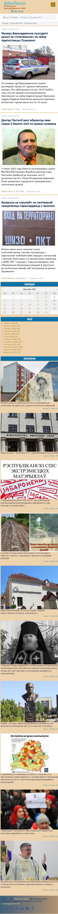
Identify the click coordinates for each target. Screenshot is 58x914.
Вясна (17, 11)
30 (46, 312)
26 (13, 312)
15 (38, 305)
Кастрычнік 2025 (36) (13, 347)
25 (5, 312)
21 (30, 308)
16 (46, 305)
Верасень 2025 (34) (12, 350)
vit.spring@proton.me (10, 903)
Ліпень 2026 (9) (11, 323)
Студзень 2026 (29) (12, 339)
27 (21, 312)
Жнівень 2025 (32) (12, 352)
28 (30, 312)
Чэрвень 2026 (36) (12, 326)
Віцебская (15, 3)
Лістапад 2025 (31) (12, 344)
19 (13, 308)
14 (30, 305)
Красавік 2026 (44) (12, 331)
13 (21, 305)
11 (5, 305)
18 (5, 308)
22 (38, 308)
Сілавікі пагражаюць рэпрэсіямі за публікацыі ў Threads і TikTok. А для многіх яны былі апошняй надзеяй (26, 555)
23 (46, 308)
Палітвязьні (21, 278)
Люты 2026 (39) (11, 337)
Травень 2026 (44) (12, 329)
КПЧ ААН (20, 191)
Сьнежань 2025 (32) (13, 342)
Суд (17, 109)
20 (21, 308)
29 (38, 312)
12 (13, 305)
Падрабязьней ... (29, 109)
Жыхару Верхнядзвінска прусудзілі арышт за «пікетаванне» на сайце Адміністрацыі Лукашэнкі (24, 37)
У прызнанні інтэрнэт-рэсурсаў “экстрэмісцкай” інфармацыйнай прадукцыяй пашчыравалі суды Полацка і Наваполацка (25, 503)
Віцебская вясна (21, 899)
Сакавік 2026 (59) (11, 334)
